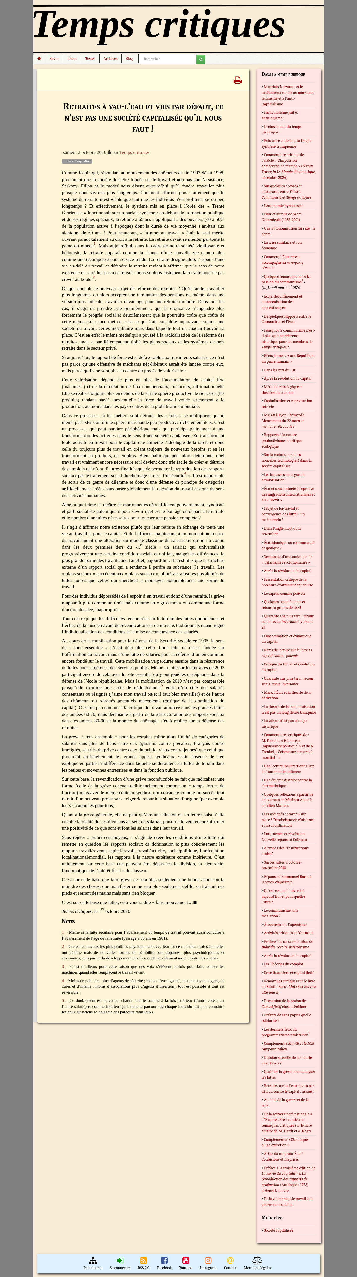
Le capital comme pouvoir (284, 593)
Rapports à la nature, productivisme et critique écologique (282, 441)
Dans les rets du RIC (280, 370)
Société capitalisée (77, 161)
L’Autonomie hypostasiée (283, 206)
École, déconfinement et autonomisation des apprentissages (282, 302)
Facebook (164, 1263)
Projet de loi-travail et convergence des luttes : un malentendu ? (283, 514)
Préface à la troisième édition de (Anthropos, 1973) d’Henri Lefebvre (288, 1179)
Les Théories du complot (283, 964)
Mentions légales (257, 1263)
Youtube (185, 1263)
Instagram (208, 1263)
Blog (130, 58)
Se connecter (120, 1263)
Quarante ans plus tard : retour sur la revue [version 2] (288, 622)
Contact (230, 1263)
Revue (54, 58)
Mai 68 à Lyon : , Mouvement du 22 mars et (283, 421)
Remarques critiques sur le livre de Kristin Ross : (289, 987)
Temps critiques (134, 152)
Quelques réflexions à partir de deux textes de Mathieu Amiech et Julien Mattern (287, 800)
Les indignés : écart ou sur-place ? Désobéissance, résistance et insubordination (288, 820)
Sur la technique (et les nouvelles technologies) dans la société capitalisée (287, 460)
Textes (90, 58)
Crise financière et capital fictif (289, 972)
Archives (111, 58)
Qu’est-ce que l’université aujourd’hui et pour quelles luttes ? (283, 896)
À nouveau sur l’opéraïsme (285, 924)
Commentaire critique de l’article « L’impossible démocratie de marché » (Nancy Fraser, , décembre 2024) (289, 166)
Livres (72, 58)
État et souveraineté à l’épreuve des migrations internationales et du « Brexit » (288, 494)
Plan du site (93, 1263)
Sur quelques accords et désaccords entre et (286, 192)
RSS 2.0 (143, 1263)
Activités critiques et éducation (289, 933)
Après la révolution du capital (288, 378)
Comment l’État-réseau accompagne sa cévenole (282, 262)
